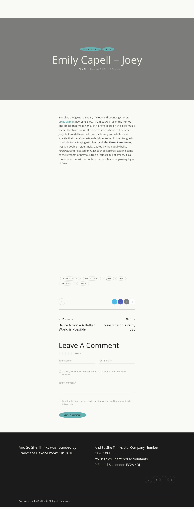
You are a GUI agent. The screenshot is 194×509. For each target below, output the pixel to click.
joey (108, 278)
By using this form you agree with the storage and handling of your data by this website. (97, 403)
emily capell (92, 278)
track (82, 283)
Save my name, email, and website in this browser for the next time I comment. (94, 374)
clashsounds (69, 278)
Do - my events (90, 49)
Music (108, 49)
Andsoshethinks (28, 502)
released (67, 283)
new (121, 278)
